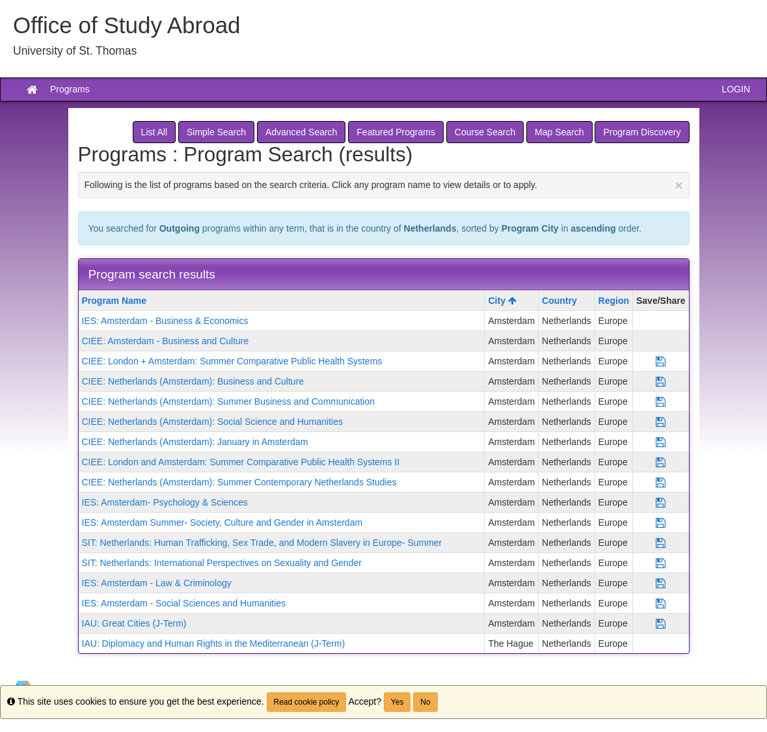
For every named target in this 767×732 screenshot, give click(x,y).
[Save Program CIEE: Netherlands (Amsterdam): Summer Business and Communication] (661, 401)
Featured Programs (396, 132)
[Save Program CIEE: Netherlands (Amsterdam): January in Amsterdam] (661, 442)
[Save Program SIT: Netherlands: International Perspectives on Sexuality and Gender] (661, 563)
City (502, 300)
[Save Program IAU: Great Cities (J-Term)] (661, 623)
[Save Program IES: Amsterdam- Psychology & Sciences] (661, 502)
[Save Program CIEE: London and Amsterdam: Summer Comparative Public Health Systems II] (661, 462)
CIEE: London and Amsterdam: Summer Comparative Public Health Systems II (241, 462)
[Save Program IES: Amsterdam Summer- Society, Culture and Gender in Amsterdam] (661, 522)
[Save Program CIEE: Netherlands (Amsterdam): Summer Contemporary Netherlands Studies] (661, 482)
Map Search (559, 132)
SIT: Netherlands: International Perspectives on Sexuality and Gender (222, 563)
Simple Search (216, 132)
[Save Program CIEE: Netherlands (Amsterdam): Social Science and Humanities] (661, 421)
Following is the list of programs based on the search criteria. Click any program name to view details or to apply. (384, 185)
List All (154, 132)
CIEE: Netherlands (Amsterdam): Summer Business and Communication (228, 401)
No (425, 702)
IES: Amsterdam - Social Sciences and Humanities (184, 603)
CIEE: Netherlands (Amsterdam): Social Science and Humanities (212, 421)
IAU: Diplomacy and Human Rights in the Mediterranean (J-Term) (213, 643)
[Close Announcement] (678, 185)
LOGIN (735, 89)
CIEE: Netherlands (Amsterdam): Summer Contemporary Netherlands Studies (239, 482)
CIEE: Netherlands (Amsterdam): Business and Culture (193, 381)
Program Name (114, 300)
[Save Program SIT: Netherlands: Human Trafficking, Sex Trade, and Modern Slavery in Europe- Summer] (661, 542)
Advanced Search (301, 132)
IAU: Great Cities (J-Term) (134, 623)
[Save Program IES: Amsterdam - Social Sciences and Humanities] (661, 603)
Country (559, 300)
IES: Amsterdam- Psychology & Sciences (165, 502)
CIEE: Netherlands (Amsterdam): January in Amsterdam (195, 442)
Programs (70, 89)
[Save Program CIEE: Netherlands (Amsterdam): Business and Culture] (661, 381)
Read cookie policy (307, 702)
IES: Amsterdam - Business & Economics (165, 321)
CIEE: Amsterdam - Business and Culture (165, 341)
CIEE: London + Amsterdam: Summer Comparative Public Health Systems (232, 361)
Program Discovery (641, 132)
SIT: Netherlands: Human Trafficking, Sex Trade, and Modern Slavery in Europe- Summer (262, 542)
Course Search (485, 132)
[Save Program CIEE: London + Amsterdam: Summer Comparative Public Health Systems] (661, 361)
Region (614, 300)
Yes (397, 702)
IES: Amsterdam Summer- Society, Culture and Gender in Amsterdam (222, 522)
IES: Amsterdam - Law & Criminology (157, 583)
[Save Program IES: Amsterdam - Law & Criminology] (661, 583)
